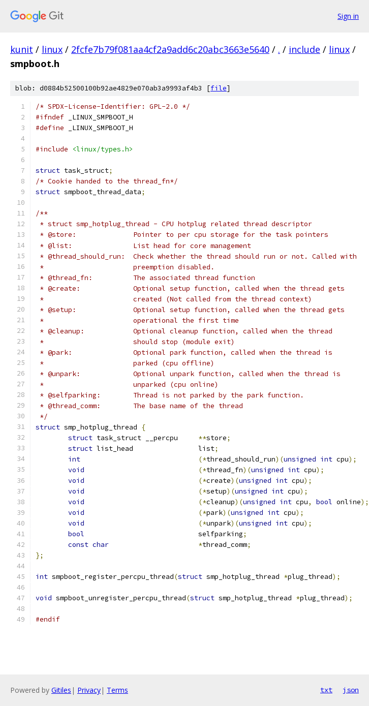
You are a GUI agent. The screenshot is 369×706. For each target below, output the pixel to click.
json (351, 689)
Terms (117, 690)
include (304, 49)
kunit (21, 49)
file (218, 88)
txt (326, 689)
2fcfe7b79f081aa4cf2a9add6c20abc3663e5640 (170, 49)
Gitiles (61, 690)
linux (52, 49)
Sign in (348, 16)
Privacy (89, 690)
